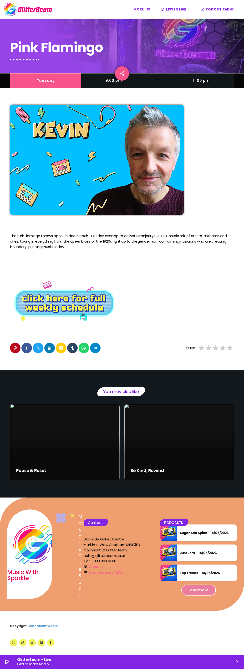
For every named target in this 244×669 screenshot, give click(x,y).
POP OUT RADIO (217, 9)
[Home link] (28, 9)
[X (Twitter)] (13, 642)
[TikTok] (22, 642)
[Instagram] (41, 642)
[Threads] (32, 642)
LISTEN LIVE (173, 9)
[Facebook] (50, 642)
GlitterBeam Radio (42, 626)
